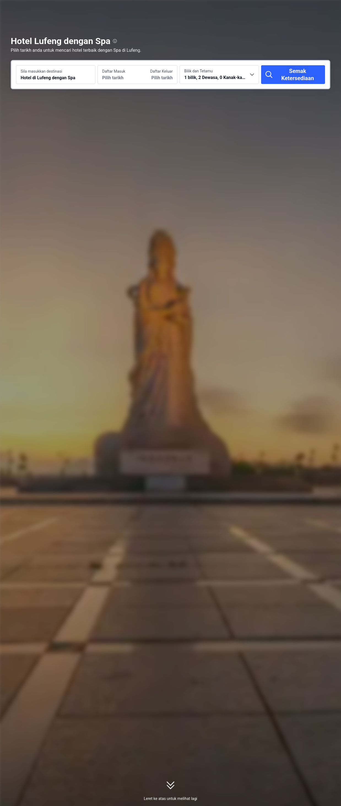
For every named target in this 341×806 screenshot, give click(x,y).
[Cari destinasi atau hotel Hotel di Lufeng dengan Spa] (55, 74)
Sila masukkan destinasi (41, 71)
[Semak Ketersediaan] (293, 74)
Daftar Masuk (113, 71)
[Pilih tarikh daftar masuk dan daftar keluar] (117, 75)
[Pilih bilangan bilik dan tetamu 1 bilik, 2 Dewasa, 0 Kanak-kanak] (219, 75)
